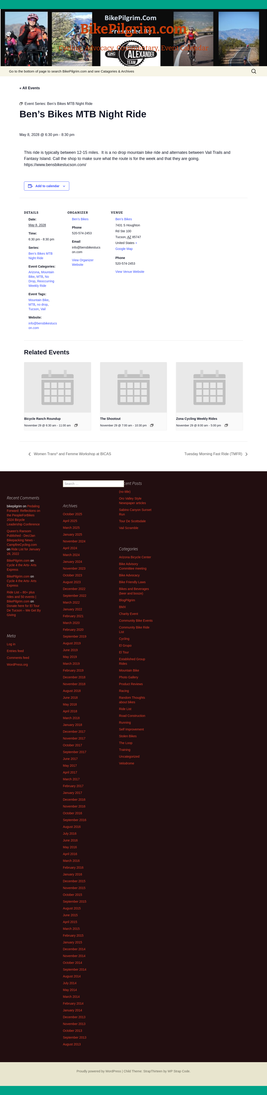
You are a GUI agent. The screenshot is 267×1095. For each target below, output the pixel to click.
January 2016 (72, 874)
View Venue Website (129, 271)
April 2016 (70, 854)
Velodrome (126, 763)
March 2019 (71, 663)
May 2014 (70, 990)
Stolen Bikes (128, 736)
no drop (42, 304)
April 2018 (70, 711)
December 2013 (74, 1017)
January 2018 (72, 725)
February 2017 (73, 786)
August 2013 (72, 1044)
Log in (11, 644)
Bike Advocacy (129, 575)
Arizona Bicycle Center (135, 557)
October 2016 (72, 813)
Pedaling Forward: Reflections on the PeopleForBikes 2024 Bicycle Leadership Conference (23, 515)
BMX (122, 607)
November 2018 (74, 684)
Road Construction (132, 716)
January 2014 (72, 1010)
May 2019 (70, 657)
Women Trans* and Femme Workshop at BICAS (72, 454)
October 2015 (72, 895)
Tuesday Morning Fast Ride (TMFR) (213, 454)
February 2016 (73, 867)
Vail (43, 309)
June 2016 (70, 840)
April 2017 (70, 772)
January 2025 (72, 534)
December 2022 (74, 589)
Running (125, 722)
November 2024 (74, 541)
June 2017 (70, 759)
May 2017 (70, 765)
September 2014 (74, 969)
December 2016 (74, 799)
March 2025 (71, 527)
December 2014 (74, 949)
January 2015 (72, 942)
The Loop (125, 743)
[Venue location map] (178, 229)
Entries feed (15, 651)
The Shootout (110, 419)
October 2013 (72, 1030)
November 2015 (74, 888)
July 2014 (69, 983)
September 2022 (74, 595)
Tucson (34, 309)
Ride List (125, 709)
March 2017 (71, 779)
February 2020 (73, 629)
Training (124, 750)
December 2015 (74, 881)
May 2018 (70, 704)
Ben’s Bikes (80, 219)
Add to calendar (48, 186)
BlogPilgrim (127, 600)
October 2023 (72, 575)
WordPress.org (17, 664)
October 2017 (72, 745)
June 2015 (70, 915)
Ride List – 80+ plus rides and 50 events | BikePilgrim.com (21, 596)
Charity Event (128, 614)
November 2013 (74, 1024)
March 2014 (71, 996)
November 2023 (74, 568)
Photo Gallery (128, 677)
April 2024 (70, 548)
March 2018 (71, 718)
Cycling (124, 639)
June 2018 (70, 697)
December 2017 (74, 731)
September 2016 (74, 820)
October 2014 (72, 962)
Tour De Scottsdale (132, 521)
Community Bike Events (136, 620)
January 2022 (72, 609)
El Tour (124, 652)
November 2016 (74, 806)
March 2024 (71, 555)
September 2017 (74, 752)
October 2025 (72, 514)
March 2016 (71, 861)
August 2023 (72, 582)
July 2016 (69, 833)
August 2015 (72, 908)
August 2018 (72, 691)
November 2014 (74, 956)
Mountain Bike (39, 300)
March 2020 (71, 623)
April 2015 (70, 922)
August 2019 (72, 643)
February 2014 (73, 1003)
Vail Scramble (128, 528)
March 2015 (71, 929)
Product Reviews (131, 684)
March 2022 (71, 602)
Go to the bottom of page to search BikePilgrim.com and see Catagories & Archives (71, 71)
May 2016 (70, 847)
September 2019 (74, 636)
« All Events (29, 88)
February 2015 (73, 935)
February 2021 (73, 616)
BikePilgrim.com (18, 560)
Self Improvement (131, 729)
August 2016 (72, 827)
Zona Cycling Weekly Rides (196, 419)
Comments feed (18, 658)
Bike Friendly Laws (132, 582)
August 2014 (72, 976)
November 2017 (74, 738)
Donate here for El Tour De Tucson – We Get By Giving (24, 610)
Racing (124, 691)
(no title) (125, 491)
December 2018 (74, 677)
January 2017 (72, 793)
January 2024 (72, 561)
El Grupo (125, 645)
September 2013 (74, 1037)
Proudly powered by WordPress (98, 1071)
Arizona (34, 272)
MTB (39, 276)
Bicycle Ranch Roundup (42, 419)
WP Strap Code (179, 1071)
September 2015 (74, 901)
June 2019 (70, 650)
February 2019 (73, 670)
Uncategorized (129, 756)
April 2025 (70, 521)
